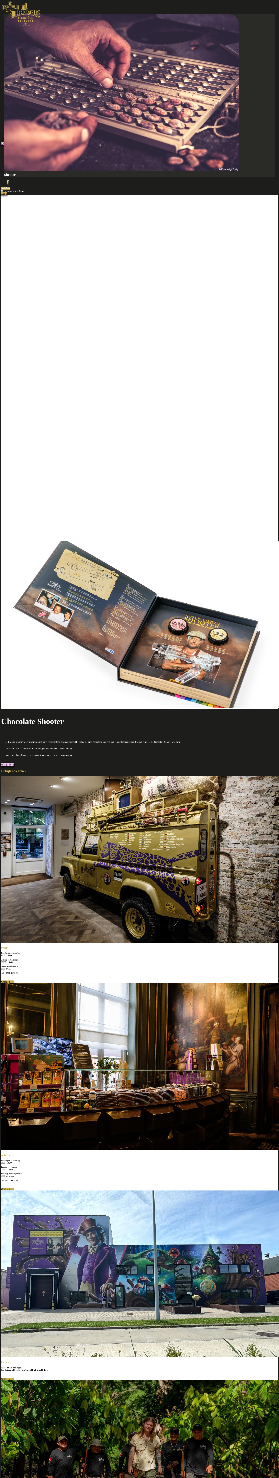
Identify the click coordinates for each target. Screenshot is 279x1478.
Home (4, 191)
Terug (4, 193)
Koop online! (7, 765)
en (8, 181)
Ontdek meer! (7, 982)
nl (8, 183)
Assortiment (13, 191)
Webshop (5, 188)
